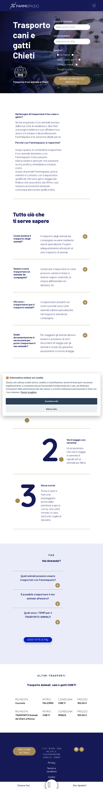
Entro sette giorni (68, 59)
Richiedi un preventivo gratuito (71, 80)
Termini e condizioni (52, 770)
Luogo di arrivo (62, 36)
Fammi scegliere (28, 392)
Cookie (51, 777)
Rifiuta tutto (51, 409)
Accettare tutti (51, 401)
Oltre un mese (66, 64)
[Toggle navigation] (94, 6)
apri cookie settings (24, 751)
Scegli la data (65, 69)
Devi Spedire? (80, 785)
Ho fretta (65, 54)
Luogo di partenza (63, 22)
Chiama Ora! (23, 785)
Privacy (51, 762)
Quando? (58, 50)
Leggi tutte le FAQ (37, 639)
